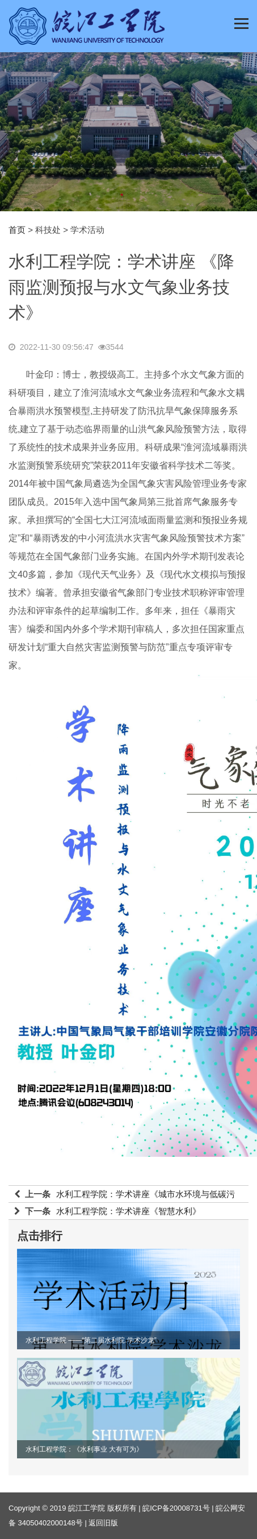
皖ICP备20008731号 (176, 1508)
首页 (17, 230)
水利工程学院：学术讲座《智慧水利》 (128, 1211)
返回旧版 (103, 1523)
